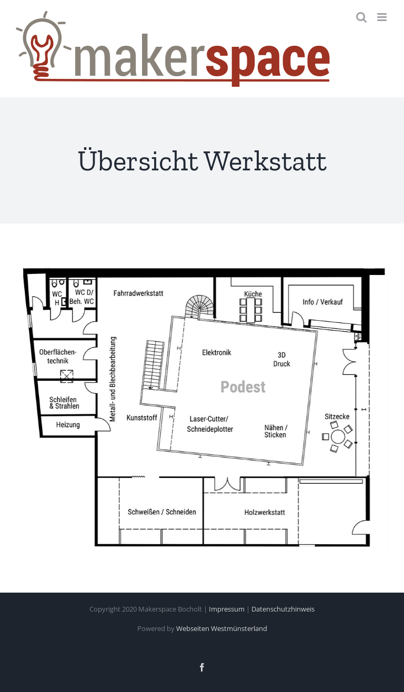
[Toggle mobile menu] (382, 17)
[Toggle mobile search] (361, 17)
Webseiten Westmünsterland (221, 628)
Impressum (227, 609)
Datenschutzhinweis (283, 609)
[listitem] (281, 361)
